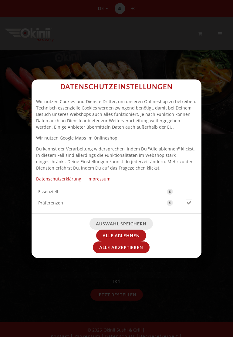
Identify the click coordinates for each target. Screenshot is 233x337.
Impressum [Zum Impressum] (98, 179)
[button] (170, 192)
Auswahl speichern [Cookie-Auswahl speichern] (121, 223)
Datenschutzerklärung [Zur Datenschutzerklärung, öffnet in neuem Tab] (58, 179)
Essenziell (48, 191)
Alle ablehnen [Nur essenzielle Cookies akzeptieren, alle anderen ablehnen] (121, 235)
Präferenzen (50, 203)
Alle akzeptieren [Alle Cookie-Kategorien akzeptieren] (121, 247)
